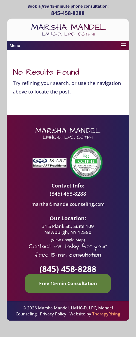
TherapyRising (106, 314)
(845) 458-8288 (68, 193)
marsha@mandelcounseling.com (68, 204)
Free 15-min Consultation (68, 283)
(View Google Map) (68, 239)
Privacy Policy (53, 314)
